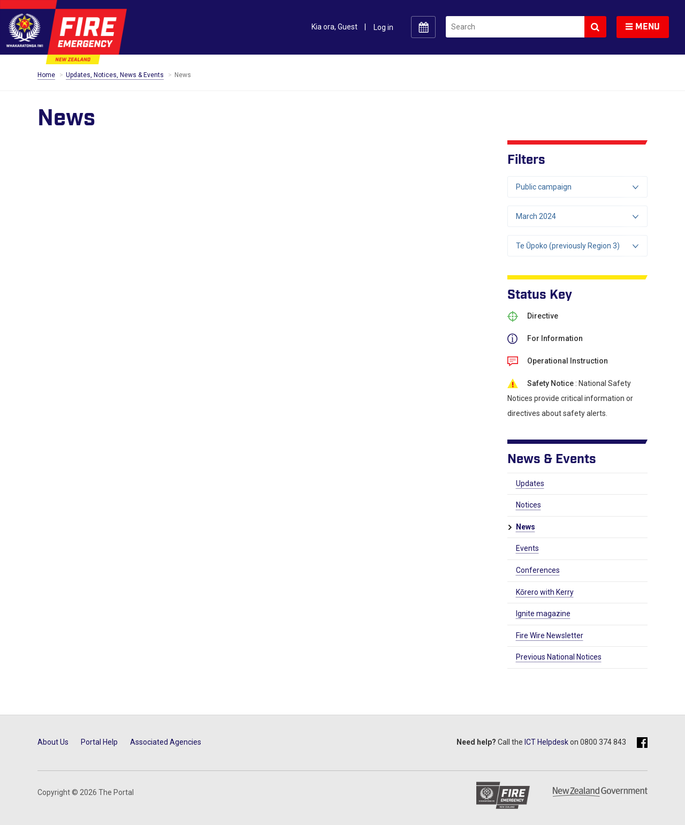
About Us (52, 742)
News (525, 527)
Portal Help (99, 742)
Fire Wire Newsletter (549, 635)
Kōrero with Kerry (545, 592)
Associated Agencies (165, 742)
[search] (515, 26)
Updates (530, 483)
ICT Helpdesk (546, 742)
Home (46, 75)
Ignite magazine (543, 613)
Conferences (538, 570)
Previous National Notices (559, 657)
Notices (528, 505)
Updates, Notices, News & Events (115, 75)
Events (527, 548)
